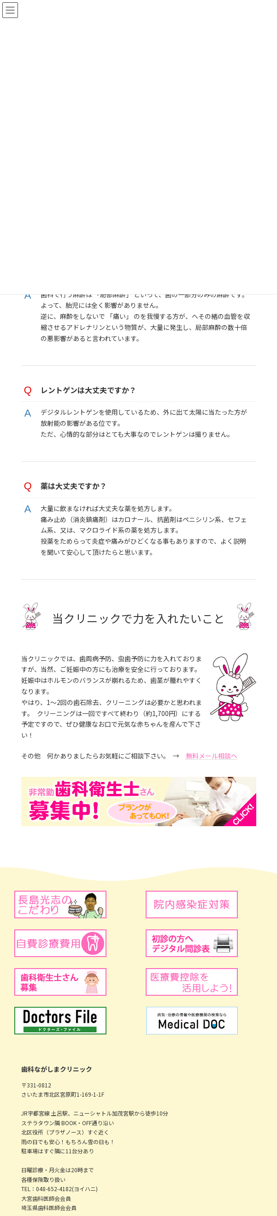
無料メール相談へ (211, 755)
